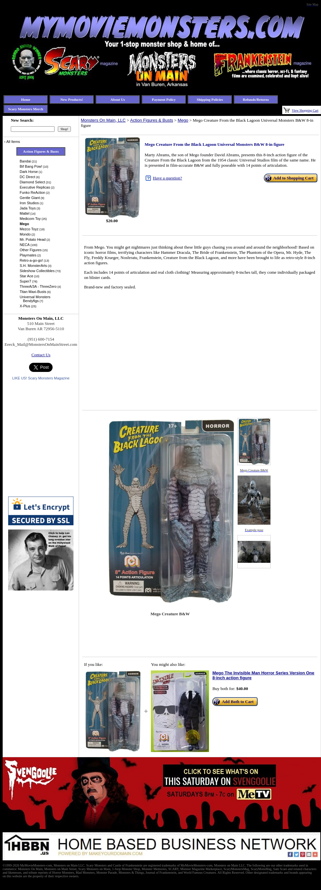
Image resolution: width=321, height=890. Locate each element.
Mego (183, 120)
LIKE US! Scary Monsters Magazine (40, 378)
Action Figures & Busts (151, 120)
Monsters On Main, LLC (103, 120)
